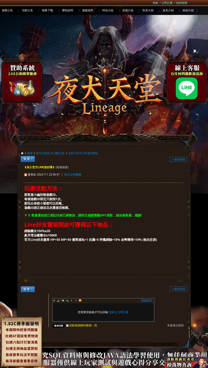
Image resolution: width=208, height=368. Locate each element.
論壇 (30, 153)
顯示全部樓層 (72, 174)
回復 (31, 281)
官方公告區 (43, 153)
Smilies (80, 300)
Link (67, 300)
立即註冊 (167, 3)
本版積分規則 (175, 325)
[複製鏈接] (62, 167)
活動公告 (58, 153)
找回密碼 (181, 3)
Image (62, 300)
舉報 (180, 281)
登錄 (155, 3)
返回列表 (179, 159)
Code (75, 300)
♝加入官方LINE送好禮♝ (83, 153)
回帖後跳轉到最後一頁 (81, 325)
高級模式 (146, 300)
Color (58, 300)
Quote (71, 300)
